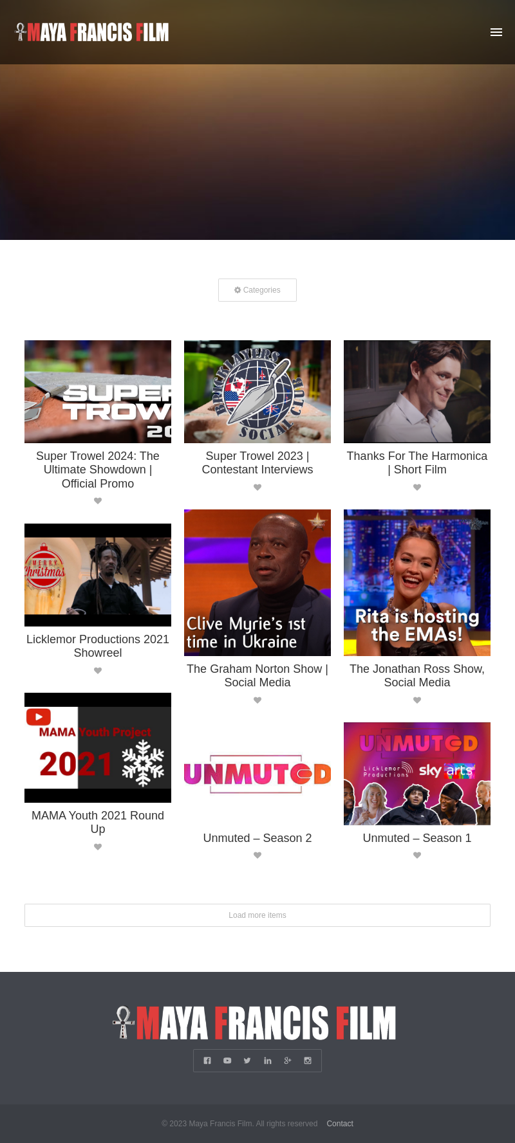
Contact (339, 1123)
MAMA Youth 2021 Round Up (98, 822)
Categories (257, 289)
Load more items (257, 914)
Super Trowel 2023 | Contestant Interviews (257, 462)
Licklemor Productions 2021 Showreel (97, 645)
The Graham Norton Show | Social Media (257, 675)
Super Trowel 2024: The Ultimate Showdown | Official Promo (98, 469)
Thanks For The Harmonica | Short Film (417, 462)
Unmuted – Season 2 (257, 837)
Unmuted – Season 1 (416, 837)
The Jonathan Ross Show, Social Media (417, 675)
